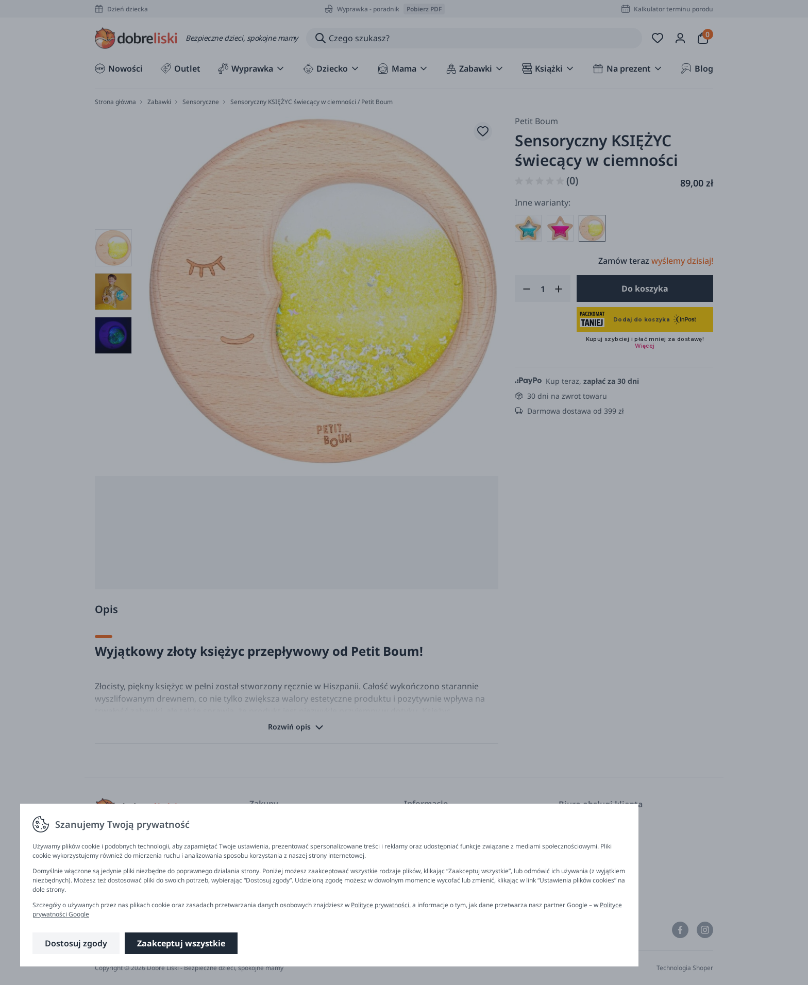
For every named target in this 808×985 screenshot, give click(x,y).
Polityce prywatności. (381, 905)
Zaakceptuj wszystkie (181, 943)
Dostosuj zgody (76, 943)
